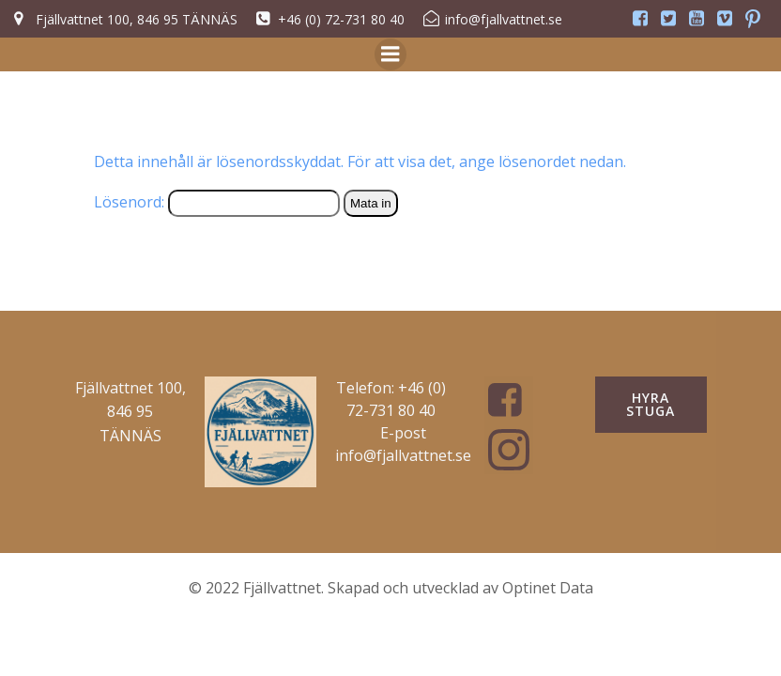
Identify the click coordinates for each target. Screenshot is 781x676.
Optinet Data (547, 587)
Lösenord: (217, 202)
